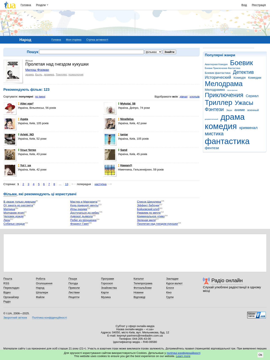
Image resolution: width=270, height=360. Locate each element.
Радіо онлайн (227, 280)
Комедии (254, 77)
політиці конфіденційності (183, 353)
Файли (40, 297)
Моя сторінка (73, 39)
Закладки (172, 278)
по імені (40, 96)
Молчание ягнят (14, 212)
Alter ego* (26, 103)
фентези (212, 148)
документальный (211, 119)
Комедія (240, 77)
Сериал (252, 96)
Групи (170, 297)
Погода (73, 283)
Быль (38, 74)
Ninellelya (126, 119)
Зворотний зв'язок (15, 317)
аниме (239, 110)
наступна (100, 184)
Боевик (241, 63)
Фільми (10, 194)
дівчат (184, 96)
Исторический (218, 77)
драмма (49, 74)
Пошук (73, 278)
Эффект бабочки (148, 205)
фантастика (227, 141)
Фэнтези (214, 109)
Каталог (139, 278)
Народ (40, 287)
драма (233, 116)
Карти (105, 292)
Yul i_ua (24, 165)
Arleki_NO (26, 134)
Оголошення (44, 283)
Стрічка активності (97, 39)
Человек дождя (14, 216)
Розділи (41, 5)
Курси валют (174, 283)
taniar (123, 134)
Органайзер (11, 297)
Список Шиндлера (149, 201)
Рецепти (74, 297)
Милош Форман (37, 69)
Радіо (7, 301)
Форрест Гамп (79, 223)
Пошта (7, 278)
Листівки (74, 292)
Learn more (183, 356)
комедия (221, 126)
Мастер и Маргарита (83, 201)
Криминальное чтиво (151, 216)
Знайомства (109, 287)
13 (66, 184)
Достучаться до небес (84, 212)
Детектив (243, 72)
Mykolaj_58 (126, 103)
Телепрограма (143, 283)
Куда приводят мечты (84, 205)
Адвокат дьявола (81, 216)
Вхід (244, 5)
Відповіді (139, 297)
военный (253, 110)
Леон (7, 220)
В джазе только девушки (20, 201)
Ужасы (244, 102)
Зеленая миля (146, 220)
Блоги (170, 287)
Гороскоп (107, 283)
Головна (26, 5)
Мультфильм (232, 90)
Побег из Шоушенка (83, 220)
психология (76, 74)
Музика (106, 297)
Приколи (74, 287)
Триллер (218, 102)
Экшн (229, 110)
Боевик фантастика (217, 72)
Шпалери (42, 292)
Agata (23, 119)
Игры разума (78, 209)
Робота (40, 278)
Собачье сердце (14, 223)
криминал (248, 127)
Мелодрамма (215, 89)
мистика (214, 133)
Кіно (169, 292)
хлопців (195, 96)
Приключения (224, 95)
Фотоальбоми (142, 287)
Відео (7, 292)
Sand (122, 149)
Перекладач (11, 287)
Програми (107, 278)
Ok (260, 354)
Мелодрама (224, 84)
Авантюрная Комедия (216, 64)
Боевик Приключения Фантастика (222, 68)
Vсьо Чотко (27, 149)
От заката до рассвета (18, 205)
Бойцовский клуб (148, 209)
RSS (6, 283)
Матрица (9, 209)
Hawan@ (125, 165)
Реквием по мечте (149, 212)
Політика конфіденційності (49, 317)
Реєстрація (259, 5)
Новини (138, 292)
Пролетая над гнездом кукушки (157, 223)
